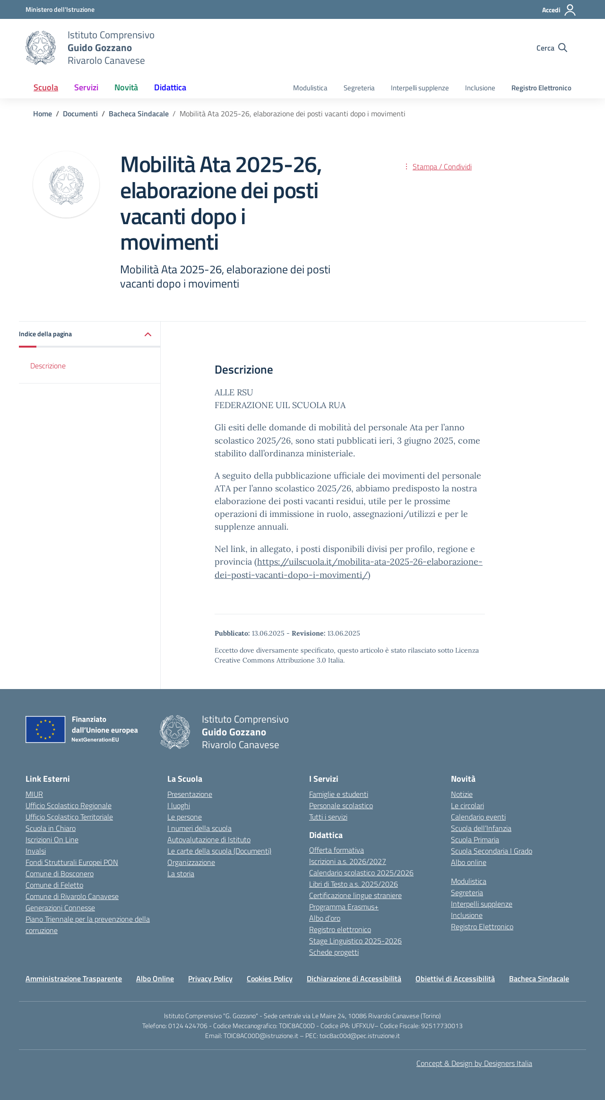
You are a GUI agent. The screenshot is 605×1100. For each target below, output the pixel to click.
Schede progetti (334, 952)
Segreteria (359, 87)
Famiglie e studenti (338, 794)
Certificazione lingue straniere (355, 895)
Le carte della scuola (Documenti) (219, 850)
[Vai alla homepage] (41, 48)
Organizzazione (191, 862)
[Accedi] (559, 10)
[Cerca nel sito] (552, 48)
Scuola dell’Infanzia (481, 828)
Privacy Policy (210, 978)
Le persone (184, 816)
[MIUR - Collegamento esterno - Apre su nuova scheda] (60, 9)
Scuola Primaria (475, 839)
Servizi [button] (86, 87)
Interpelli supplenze (420, 87)
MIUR (34, 794)
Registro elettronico (340, 929)
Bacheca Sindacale (539, 978)
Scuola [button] (46, 87)
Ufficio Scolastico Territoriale (69, 816)
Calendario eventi (478, 816)
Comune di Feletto (54, 884)
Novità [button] (126, 87)
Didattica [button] (170, 87)
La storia (180, 873)
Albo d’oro (324, 918)
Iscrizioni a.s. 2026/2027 (347, 861)
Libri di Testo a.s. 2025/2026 (353, 884)
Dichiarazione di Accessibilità (354, 978)
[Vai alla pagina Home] (42, 113)
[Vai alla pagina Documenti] (80, 113)
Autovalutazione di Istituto (209, 839)
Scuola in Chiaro (51, 828)
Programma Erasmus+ (344, 906)
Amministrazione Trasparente (74, 978)
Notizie (462, 794)
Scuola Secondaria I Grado (491, 850)
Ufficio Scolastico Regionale (69, 805)
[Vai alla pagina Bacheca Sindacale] (139, 113)
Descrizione (48, 365)
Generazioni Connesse (60, 907)
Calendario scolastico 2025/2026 (361, 872)
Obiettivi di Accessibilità (455, 978)
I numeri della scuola (199, 828)
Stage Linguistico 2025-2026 (355, 940)
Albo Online (155, 978)
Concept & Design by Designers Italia (474, 1063)
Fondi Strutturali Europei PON (72, 862)
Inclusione (480, 87)
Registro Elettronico (541, 87)
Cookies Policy (270, 978)
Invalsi (36, 850)
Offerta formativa (336, 850)
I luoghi (178, 805)
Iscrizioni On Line (52, 839)
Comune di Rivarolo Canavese (72, 896)
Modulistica (310, 87)
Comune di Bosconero (60, 873)
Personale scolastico (341, 805)
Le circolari (467, 805)
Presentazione (189, 794)
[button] (90, 335)
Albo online (468, 862)
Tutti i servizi (328, 816)
